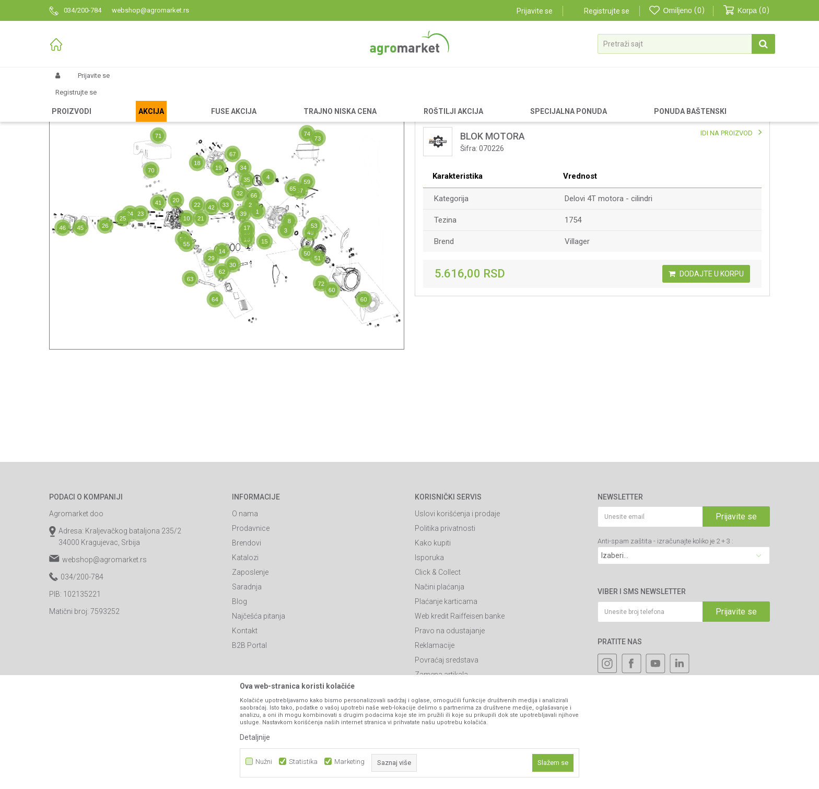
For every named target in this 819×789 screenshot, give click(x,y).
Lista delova (455, 137)
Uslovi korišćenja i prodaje (457, 602)
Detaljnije (255, 737)
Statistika (303, 761)
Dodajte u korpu (706, 362)
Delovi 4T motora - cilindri (608, 287)
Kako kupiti (433, 631)
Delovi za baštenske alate (180, 100)
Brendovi (246, 631)
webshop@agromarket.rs (104, 648)
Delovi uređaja (245, 100)
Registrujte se (606, 11)
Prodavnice (251, 616)
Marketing (349, 761)
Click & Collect (438, 660)
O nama (245, 602)
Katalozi (245, 646)
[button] (686, 44)
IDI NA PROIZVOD (726, 221)
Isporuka (429, 646)
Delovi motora (294, 100)
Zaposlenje (250, 660)
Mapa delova (97, 137)
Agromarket (66, 100)
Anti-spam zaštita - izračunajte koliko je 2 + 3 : (665, 629)
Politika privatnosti (445, 616)
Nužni (263, 761)
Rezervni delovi (113, 100)
